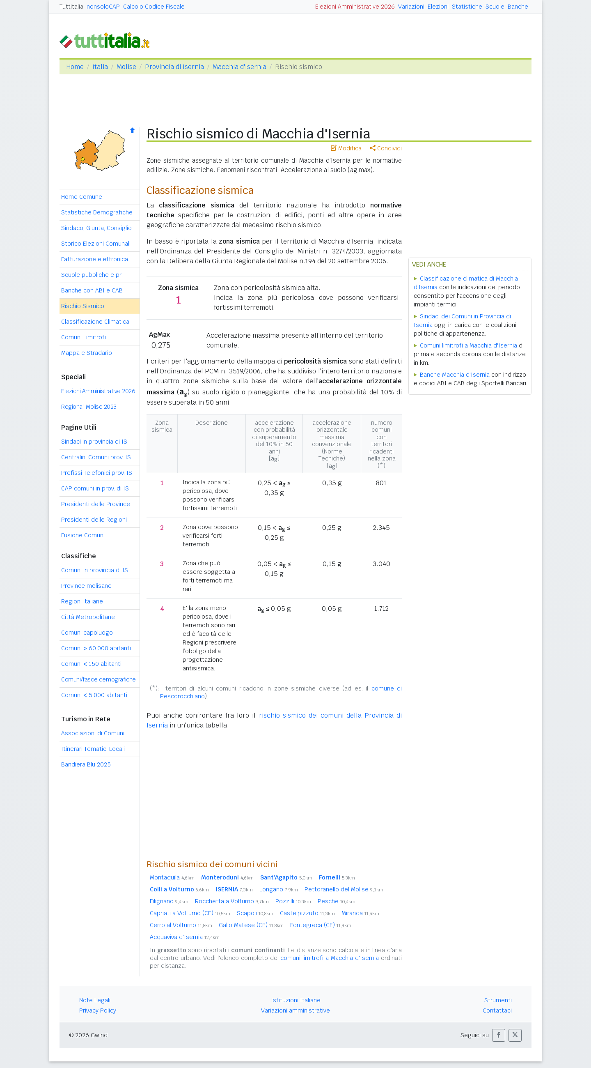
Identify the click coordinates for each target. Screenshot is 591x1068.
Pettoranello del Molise (344, 889)
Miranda (360, 913)
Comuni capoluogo (87, 632)
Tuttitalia (71, 6)
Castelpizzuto (307, 913)
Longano (278, 889)
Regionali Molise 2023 (89, 406)
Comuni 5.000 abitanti (94, 695)
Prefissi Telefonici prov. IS (96, 472)
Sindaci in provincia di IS (94, 441)
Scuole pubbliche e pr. (92, 275)
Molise (126, 66)
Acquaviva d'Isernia (185, 937)
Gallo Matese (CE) (251, 925)
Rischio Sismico (82, 306)
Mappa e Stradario (86, 353)
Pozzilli (293, 901)
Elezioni (438, 6)
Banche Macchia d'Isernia (455, 374)
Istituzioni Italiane (296, 1000)
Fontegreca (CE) (320, 925)
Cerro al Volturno (181, 925)
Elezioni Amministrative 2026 (355, 6)
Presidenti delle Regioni (94, 519)
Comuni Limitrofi (83, 337)
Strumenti (498, 1000)
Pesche (336, 901)
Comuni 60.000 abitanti (96, 648)
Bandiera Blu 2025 (86, 764)
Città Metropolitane (88, 617)
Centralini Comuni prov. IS (96, 457)
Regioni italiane (82, 601)
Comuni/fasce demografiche (98, 679)
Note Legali (94, 1000)
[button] (498, 1035)
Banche (518, 6)
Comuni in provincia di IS (94, 570)
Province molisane (86, 585)
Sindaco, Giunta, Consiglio (96, 228)
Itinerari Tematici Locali (93, 749)
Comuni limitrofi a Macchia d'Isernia (468, 345)
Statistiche (467, 6)
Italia (100, 66)
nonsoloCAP (103, 6)
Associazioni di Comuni (92, 733)
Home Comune (81, 196)
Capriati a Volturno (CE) (190, 913)
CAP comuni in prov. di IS (95, 488)
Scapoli (255, 913)
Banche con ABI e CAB (92, 290)
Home (75, 66)
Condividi (386, 148)
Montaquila (172, 877)
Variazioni (411, 6)
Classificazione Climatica (95, 321)
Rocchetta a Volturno (232, 901)
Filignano (169, 901)
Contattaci (497, 1010)
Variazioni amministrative (295, 1010)
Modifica (346, 148)
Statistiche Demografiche (97, 212)
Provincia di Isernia (174, 66)
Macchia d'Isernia (239, 66)
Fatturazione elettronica (94, 259)
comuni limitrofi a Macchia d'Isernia (329, 958)
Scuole (495, 6)
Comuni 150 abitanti (91, 664)
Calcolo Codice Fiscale (154, 6)
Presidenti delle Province (95, 504)
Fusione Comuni (83, 535)
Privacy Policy (97, 1010)
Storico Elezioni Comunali (96, 243)
